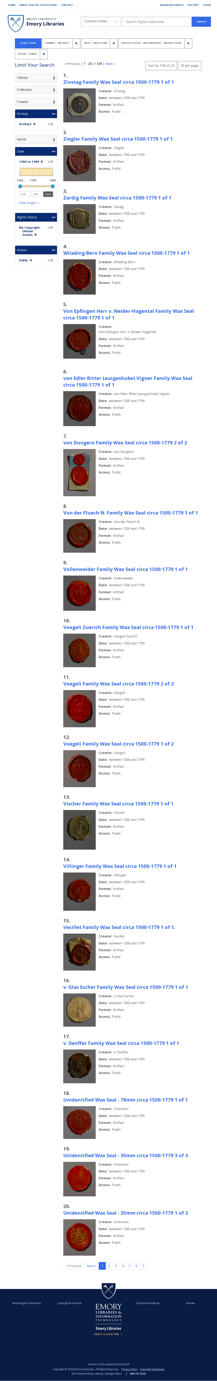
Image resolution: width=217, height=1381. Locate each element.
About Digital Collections (38, 4)
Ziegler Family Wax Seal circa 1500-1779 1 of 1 (118, 138)
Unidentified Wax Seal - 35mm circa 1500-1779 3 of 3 (125, 1155)
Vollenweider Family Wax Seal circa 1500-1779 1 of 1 (125, 569)
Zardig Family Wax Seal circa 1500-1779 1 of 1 (117, 197)
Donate (190, 1303)
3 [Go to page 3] (116, 1266)
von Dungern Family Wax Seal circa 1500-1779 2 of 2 (125, 442)
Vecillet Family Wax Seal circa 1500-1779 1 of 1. (119, 927)
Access (22, 250)
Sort (161, 65)
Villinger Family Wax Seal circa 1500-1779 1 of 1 (120, 866)
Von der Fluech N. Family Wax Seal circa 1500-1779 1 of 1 (130, 512)
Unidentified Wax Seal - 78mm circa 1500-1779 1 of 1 (125, 1099)
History (193, 4)
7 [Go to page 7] (143, 1266)
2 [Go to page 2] (109, 1266)
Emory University (41, 19)
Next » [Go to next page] (91, 1266)
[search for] (156, 22)
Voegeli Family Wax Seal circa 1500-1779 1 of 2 (118, 743)
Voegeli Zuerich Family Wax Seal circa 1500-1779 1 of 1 (128, 627)
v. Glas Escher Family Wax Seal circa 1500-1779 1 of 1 (125, 987)
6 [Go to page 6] (136, 1266)
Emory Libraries (45, 23)
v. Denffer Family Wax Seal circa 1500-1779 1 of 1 (121, 1043)
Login (207, 4)
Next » (110, 63)
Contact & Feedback (147, 1303)
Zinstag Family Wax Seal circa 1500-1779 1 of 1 (118, 82)
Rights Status (27, 217)
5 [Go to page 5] (130, 1266)
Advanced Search (172, 4)
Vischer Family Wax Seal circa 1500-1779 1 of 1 (118, 803)
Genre (21, 139)
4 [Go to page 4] (123, 1266)
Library (22, 77)
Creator (23, 101)
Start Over (28, 42)
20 (190, 65)
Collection (24, 89)
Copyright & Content (69, 1303)
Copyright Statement (152, 1369)
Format (22, 114)
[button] (100, 22)
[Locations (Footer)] (108, 1334)
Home (12, 4)
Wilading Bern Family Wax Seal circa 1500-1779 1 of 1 (126, 253)
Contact (67, 4)
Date (20, 151)
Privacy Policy (129, 1369)
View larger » (29, 203)
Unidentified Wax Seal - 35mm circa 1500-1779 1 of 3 (125, 1212)
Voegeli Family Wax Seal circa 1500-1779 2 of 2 (118, 683)
